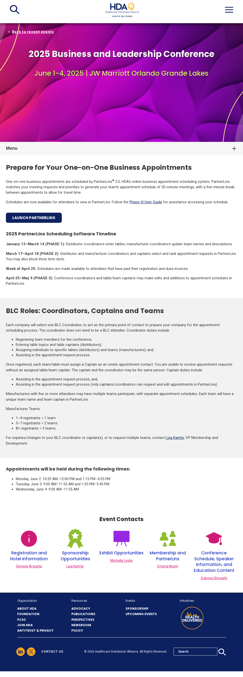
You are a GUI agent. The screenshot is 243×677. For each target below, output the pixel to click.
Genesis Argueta (29, 566)
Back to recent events (33, 32)
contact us (52, 651)
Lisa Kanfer (175, 437)
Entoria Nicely (167, 566)
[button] (14, 9)
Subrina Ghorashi (214, 578)
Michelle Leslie (121, 561)
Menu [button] (11, 148)
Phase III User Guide (146, 202)
